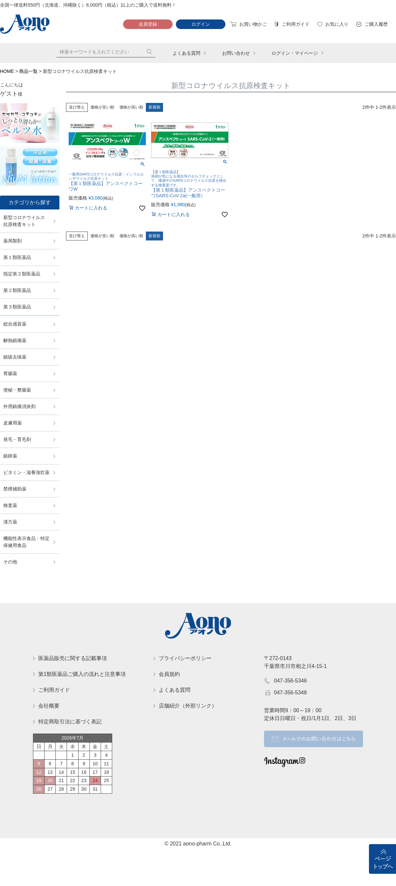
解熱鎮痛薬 (14, 340)
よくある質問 (186, 53)
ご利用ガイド (295, 24)
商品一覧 (28, 71)
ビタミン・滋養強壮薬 (26, 472)
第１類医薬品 (17, 257)
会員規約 (169, 674)
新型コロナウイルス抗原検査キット (24, 221)
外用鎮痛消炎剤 (19, 406)
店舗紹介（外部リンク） (188, 706)
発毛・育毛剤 (17, 439)
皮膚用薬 (12, 423)
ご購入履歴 (375, 24)
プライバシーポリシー (185, 658)
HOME (7, 71)
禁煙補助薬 (14, 488)
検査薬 (10, 505)
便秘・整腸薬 (17, 390)
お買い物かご (252, 24)
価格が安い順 (102, 107)
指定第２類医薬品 (21, 273)
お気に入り (336, 24)
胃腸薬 (10, 373)
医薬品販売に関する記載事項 (72, 658)
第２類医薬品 (17, 290)
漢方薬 (10, 521)
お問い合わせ (236, 53)
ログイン (200, 24)
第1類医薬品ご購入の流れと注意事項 (82, 674)
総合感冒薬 (14, 324)
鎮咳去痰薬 (14, 357)
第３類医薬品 (17, 306)
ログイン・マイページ (295, 53)
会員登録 (148, 24)
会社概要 (48, 706)
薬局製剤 (12, 240)
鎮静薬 (10, 456)
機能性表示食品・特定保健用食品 (26, 542)
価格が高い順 (131, 107)
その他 (10, 561)
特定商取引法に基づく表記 (70, 721)
